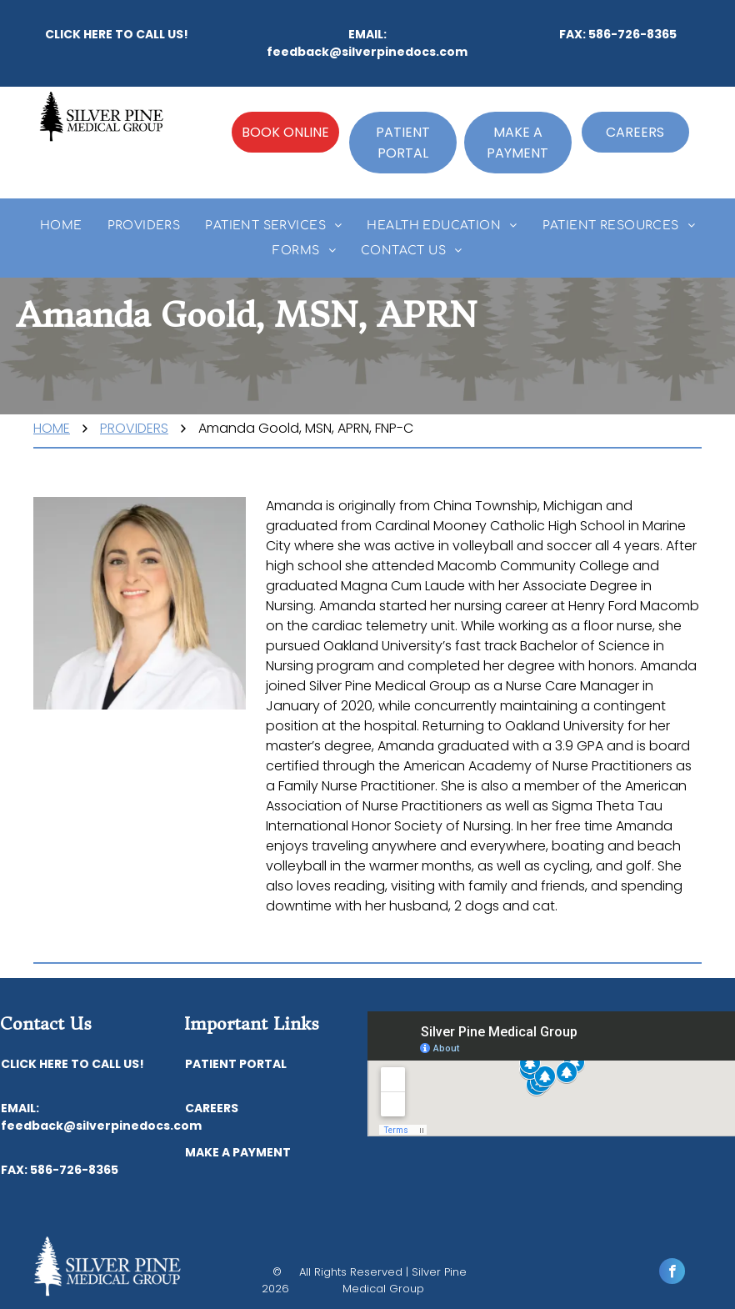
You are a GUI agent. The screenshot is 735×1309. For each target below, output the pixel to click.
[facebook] (672, 1273)
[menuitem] (61, 225)
